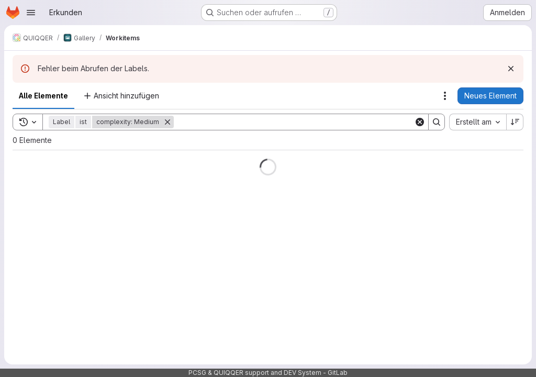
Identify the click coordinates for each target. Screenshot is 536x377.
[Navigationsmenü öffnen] (31, 12)
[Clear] (420, 122)
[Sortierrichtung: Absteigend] (515, 122)
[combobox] (477, 122)
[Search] (294, 122)
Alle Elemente (43, 95)
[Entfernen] (167, 122)
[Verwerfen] (511, 68)
